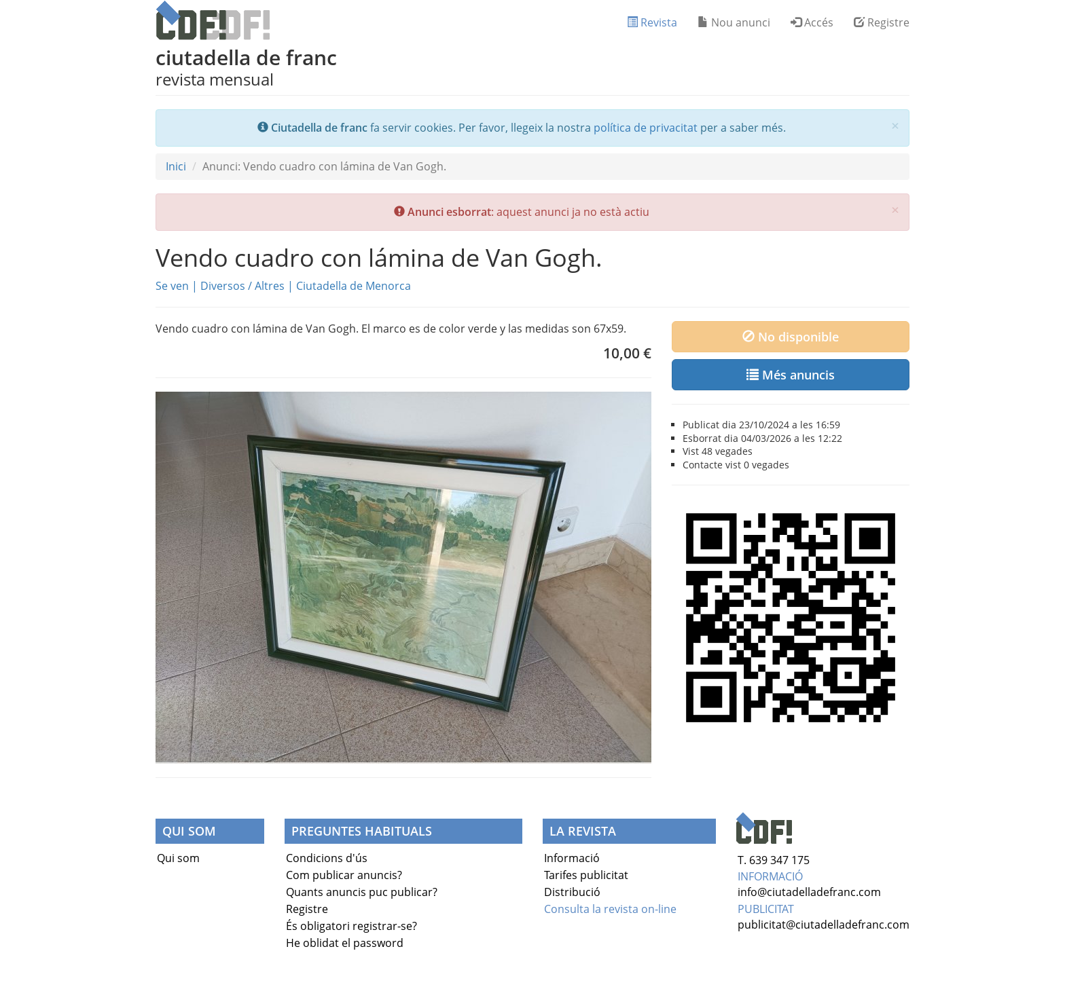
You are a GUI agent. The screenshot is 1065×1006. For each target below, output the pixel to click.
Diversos (222, 285)
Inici (176, 166)
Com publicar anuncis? (344, 875)
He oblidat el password (344, 942)
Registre (881, 22)
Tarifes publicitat (586, 875)
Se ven (172, 285)
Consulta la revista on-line (610, 908)
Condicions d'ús (326, 858)
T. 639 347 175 (774, 860)
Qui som (178, 858)
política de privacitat (646, 127)
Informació (572, 858)
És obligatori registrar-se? (351, 925)
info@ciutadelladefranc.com (809, 891)
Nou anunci (734, 22)
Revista (652, 22)
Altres (270, 285)
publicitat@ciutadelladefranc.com (823, 924)
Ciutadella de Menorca (353, 285)
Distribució (572, 891)
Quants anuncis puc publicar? (361, 891)
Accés (812, 22)
